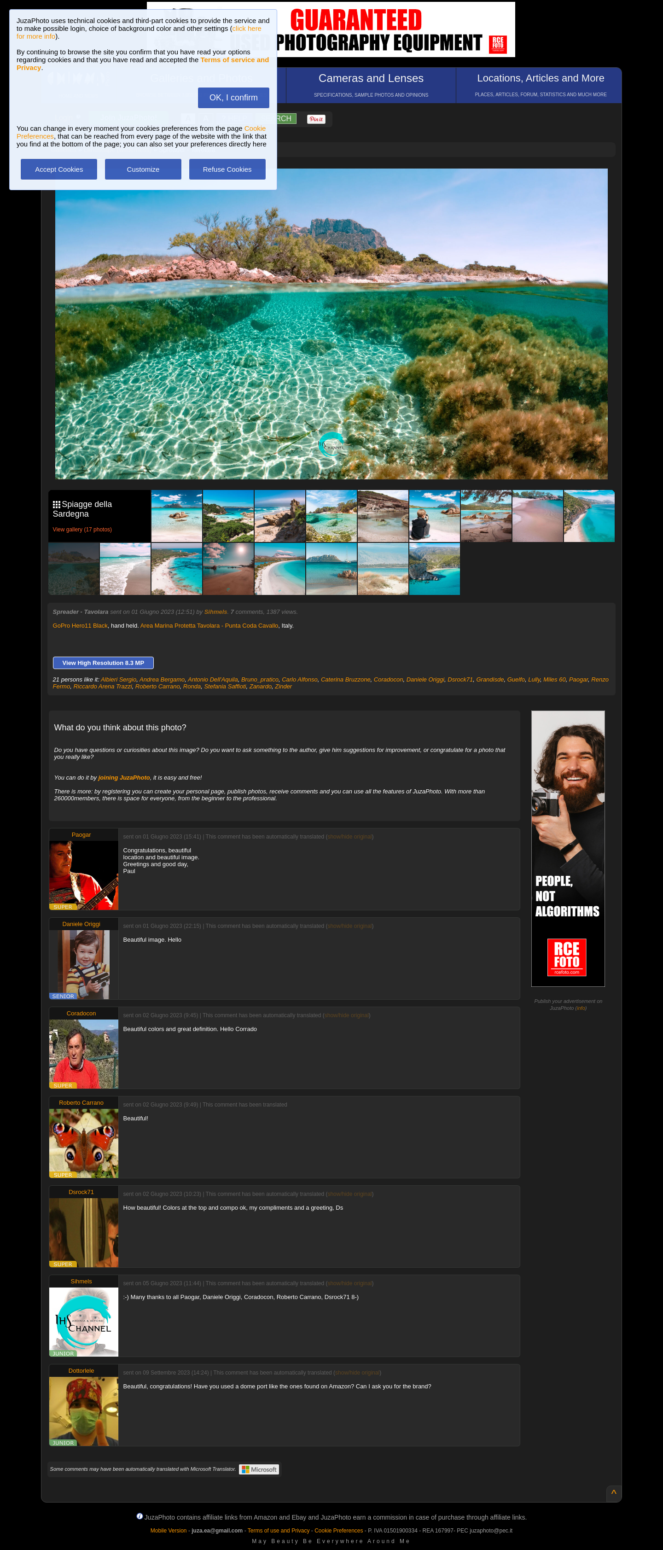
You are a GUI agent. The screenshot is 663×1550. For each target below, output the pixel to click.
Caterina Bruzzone (346, 679)
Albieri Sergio (118, 679)
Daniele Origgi (425, 679)
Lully (534, 679)
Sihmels (215, 611)
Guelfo (516, 679)
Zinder (283, 686)
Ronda (192, 686)
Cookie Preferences (338, 1530)
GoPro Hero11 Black (80, 625)
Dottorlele (81, 1370)
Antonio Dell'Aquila (213, 679)
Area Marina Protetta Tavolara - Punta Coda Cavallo (209, 625)
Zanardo (261, 686)
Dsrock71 (460, 679)
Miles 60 (554, 679)
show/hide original (349, 836)
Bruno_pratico (260, 679)
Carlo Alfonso (300, 679)
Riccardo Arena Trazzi (102, 686)
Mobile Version (169, 1530)
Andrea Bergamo (162, 679)
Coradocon (388, 679)
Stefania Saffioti (225, 686)
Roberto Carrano (157, 686)
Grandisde (490, 679)
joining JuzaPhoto (124, 777)
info (581, 1008)
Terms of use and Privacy (279, 1530)
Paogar (578, 679)
